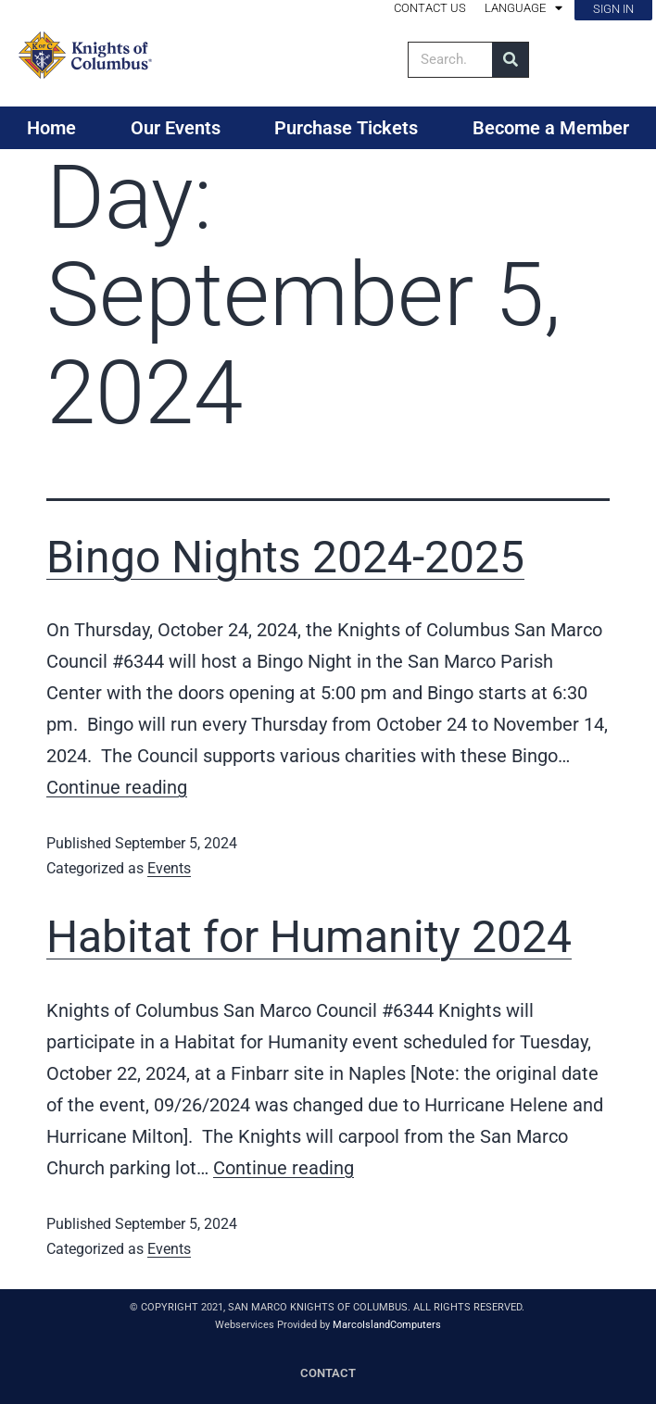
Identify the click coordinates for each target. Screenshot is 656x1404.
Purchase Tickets (346, 128)
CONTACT (328, 1373)
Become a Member (551, 128)
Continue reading (116, 787)
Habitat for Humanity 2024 (309, 936)
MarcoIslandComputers (387, 1325)
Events (169, 868)
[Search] (510, 60)
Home (51, 128)
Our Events (176, 128)
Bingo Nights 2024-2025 (285, 557)
